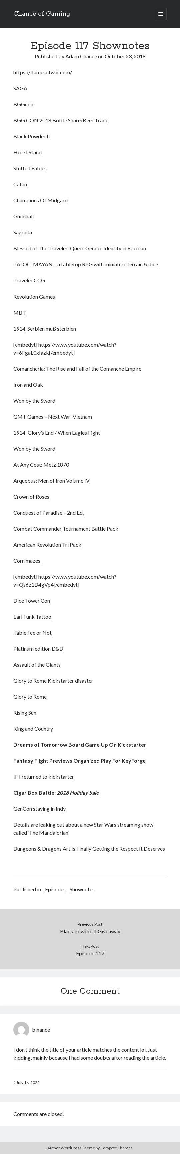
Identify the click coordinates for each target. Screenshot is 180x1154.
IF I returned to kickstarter (43, 776)
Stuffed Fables (30, 168)
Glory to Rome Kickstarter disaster (53, 680)
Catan (20, 184)
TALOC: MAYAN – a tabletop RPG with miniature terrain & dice (85, 264)
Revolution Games (34, 296)
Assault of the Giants (37, 664)
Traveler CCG (29, 280)
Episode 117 (90, 953)
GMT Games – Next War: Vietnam (52, 416)
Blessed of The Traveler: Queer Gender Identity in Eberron (79, 248)
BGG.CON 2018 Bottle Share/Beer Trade (60, 120)
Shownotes (82, 889)
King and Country (33, 728)
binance (41, 1029)
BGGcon (23, 104)
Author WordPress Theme (71, 1147)
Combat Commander (37, 528)
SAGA (20, 88)
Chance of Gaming (41, 14)
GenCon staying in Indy (39, 808)
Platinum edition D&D (38, 648)
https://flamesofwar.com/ (42, 72)
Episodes (55, 889)
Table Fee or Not (32, 632)
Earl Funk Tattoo (32, 616)
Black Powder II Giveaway (90, 931)
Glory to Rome (30, 696)
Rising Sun (24, 712)
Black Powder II (31, 136)
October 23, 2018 (125, 56)
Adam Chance (81, 56)
